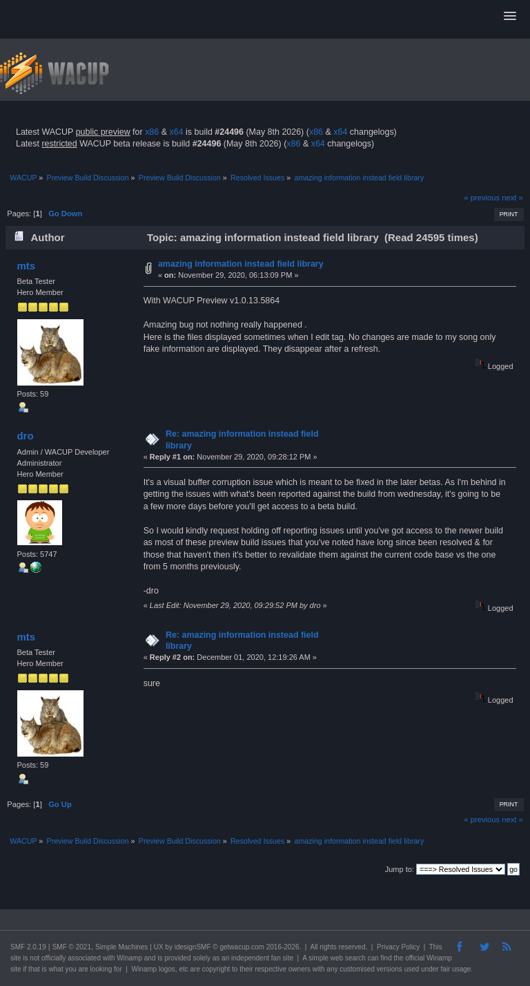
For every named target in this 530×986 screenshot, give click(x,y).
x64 (176, 132)
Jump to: (399, 869)
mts (26, 266)
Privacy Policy (398, 947)
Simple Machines (121, 947)
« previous (482, 197)
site (15, 958)
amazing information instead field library (241, 264)
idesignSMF (193, 947)
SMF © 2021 (71, 947)
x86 (152, 132)
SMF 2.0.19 (28, 947)
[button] (510, 16)
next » (512, 197)
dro (25, 436)
